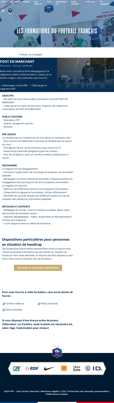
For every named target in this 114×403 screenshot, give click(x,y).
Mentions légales (50, 391)
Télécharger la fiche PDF (14, 85)
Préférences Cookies (57, 394)
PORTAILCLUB (90, 2)
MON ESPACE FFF (38, 3)
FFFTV (49, 2)
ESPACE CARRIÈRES (75, 3)
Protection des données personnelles (88, 391)
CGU (64, 391)
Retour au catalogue (30, 54)
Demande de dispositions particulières (38, 267)
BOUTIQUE (26, 2)
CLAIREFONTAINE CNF (61, 3)
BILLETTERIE (14, 2)
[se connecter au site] (105, 2)
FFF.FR (3, 2)
